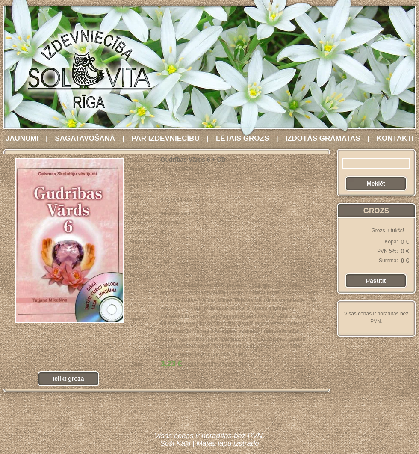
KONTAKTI (395, 138)
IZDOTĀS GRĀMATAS (322, 138)
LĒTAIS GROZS (242, 138)
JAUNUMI (22, 138)
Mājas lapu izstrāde (227, 443)
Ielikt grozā (68, 378)
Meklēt (375, 183)
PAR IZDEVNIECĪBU (165, 138)
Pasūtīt (376, 280)
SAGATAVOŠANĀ (85, 138)
